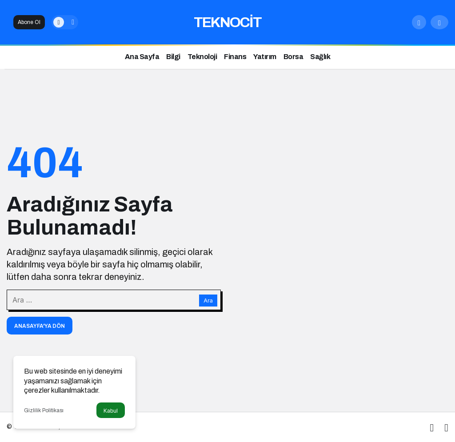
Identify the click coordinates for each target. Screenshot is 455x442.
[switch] (65, 22)
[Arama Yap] (419, 22)
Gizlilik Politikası (44, 410)
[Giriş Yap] (439, 22)
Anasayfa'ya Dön (39, 326)
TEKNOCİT (227, 22)
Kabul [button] (111, 410)
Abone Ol (29, 22)
